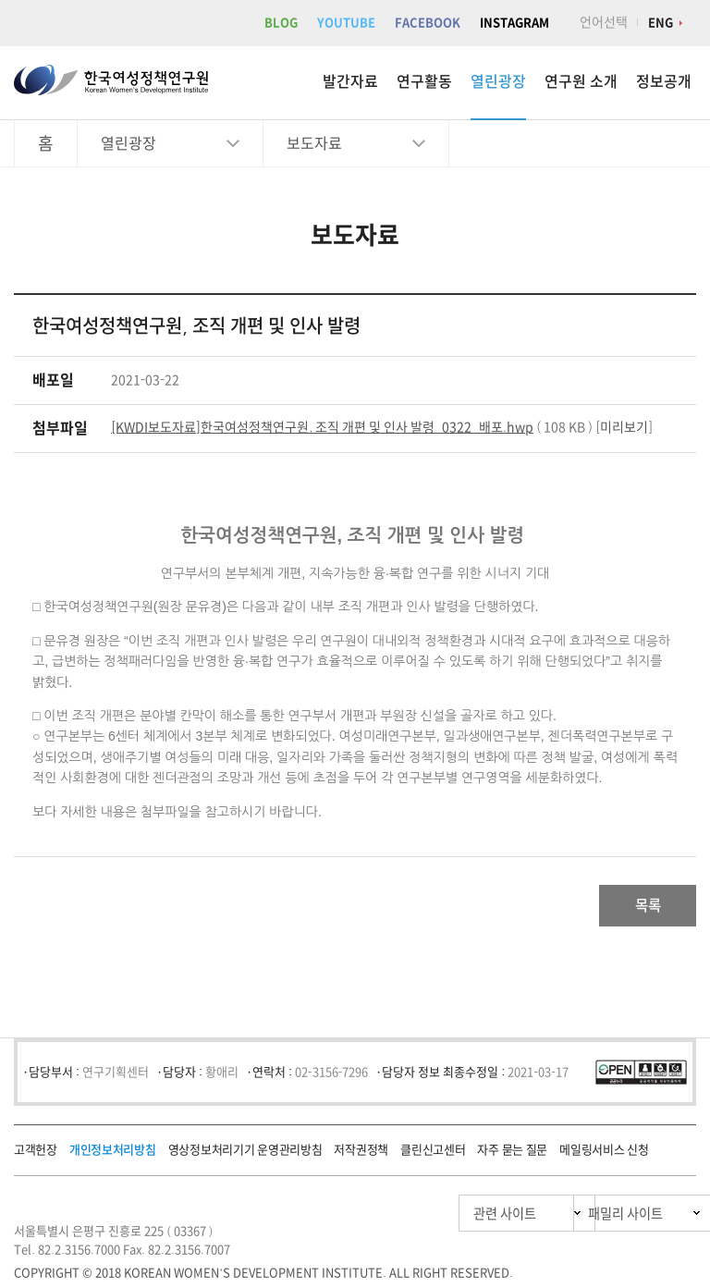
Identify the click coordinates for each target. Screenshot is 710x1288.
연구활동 (424, 81)
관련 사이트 (417, 1218)
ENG (660, 23)
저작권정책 (361, 1154)
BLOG (281, 23)
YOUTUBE (346, 23)
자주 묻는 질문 (512, 1154)
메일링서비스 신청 (603, 1154)
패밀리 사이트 (589, 1218)
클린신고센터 (432, 1154)
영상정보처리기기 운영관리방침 (245, 1154)
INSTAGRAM (514, 23)
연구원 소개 (581, 81)
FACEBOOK (427, 23)
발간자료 (350, 81)
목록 (636, 908)
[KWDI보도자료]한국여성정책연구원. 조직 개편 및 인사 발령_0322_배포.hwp (322, 427)
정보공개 (664, 81)
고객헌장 (35, 1154)
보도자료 (314, 143)
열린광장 (498, 81)
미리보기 (624, 427)
